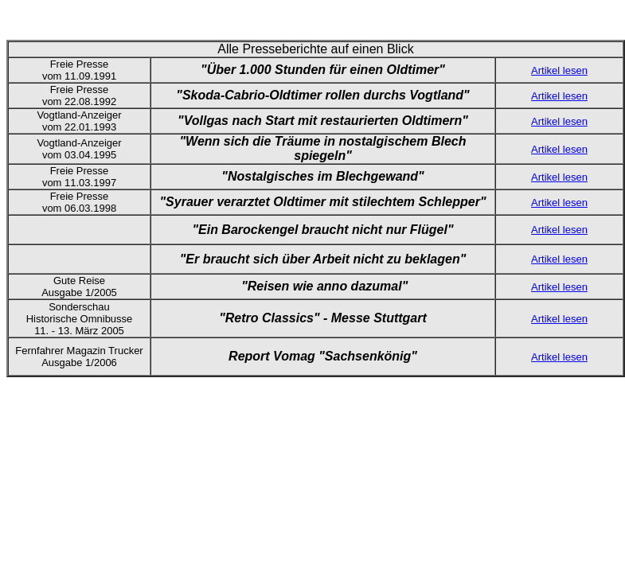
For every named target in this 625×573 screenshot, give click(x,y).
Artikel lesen (559, 70)
